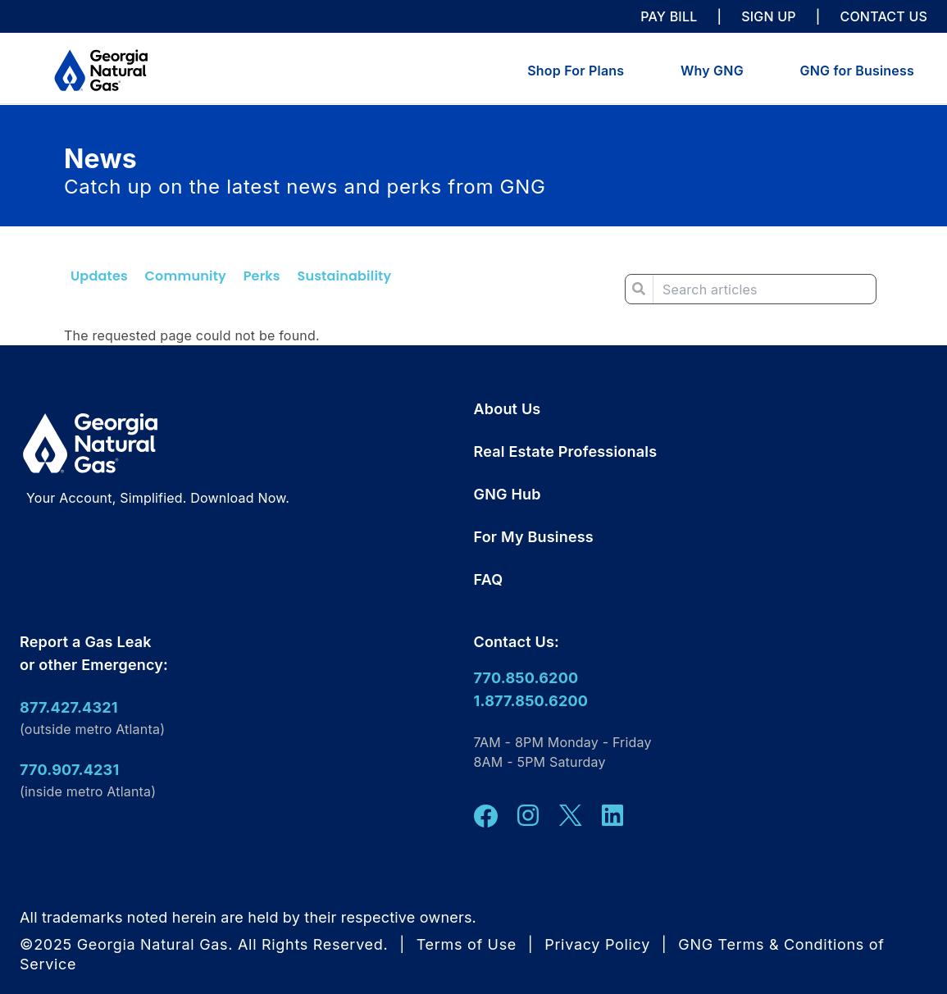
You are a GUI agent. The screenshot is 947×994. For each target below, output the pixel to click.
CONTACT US (883, 16)
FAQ (488, 579)
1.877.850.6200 (531, 700)
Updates (99, 276)
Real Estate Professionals (566, 451)
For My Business (534, 536)
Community (185, 276)
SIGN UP (768, 16)
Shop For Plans (575, 70)
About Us (507, 408)
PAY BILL (668, 16)
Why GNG (712, 70)
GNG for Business (857, 70)
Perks (262, 276)
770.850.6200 (526, 677)
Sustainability (344, 276)
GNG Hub (507, 494)
